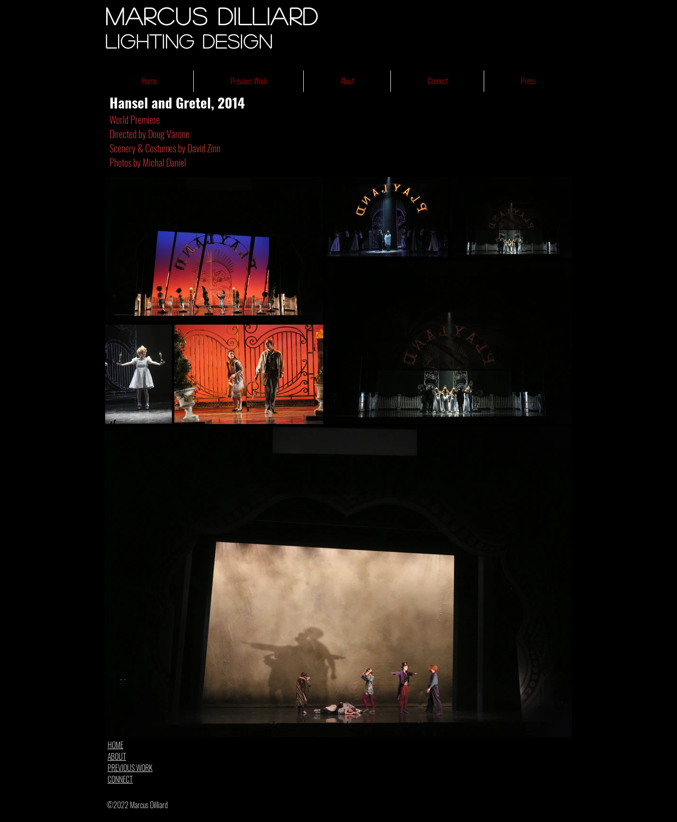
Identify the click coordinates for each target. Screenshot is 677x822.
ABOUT (117, 756)
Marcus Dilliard (212, 16)
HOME (115, 745)
